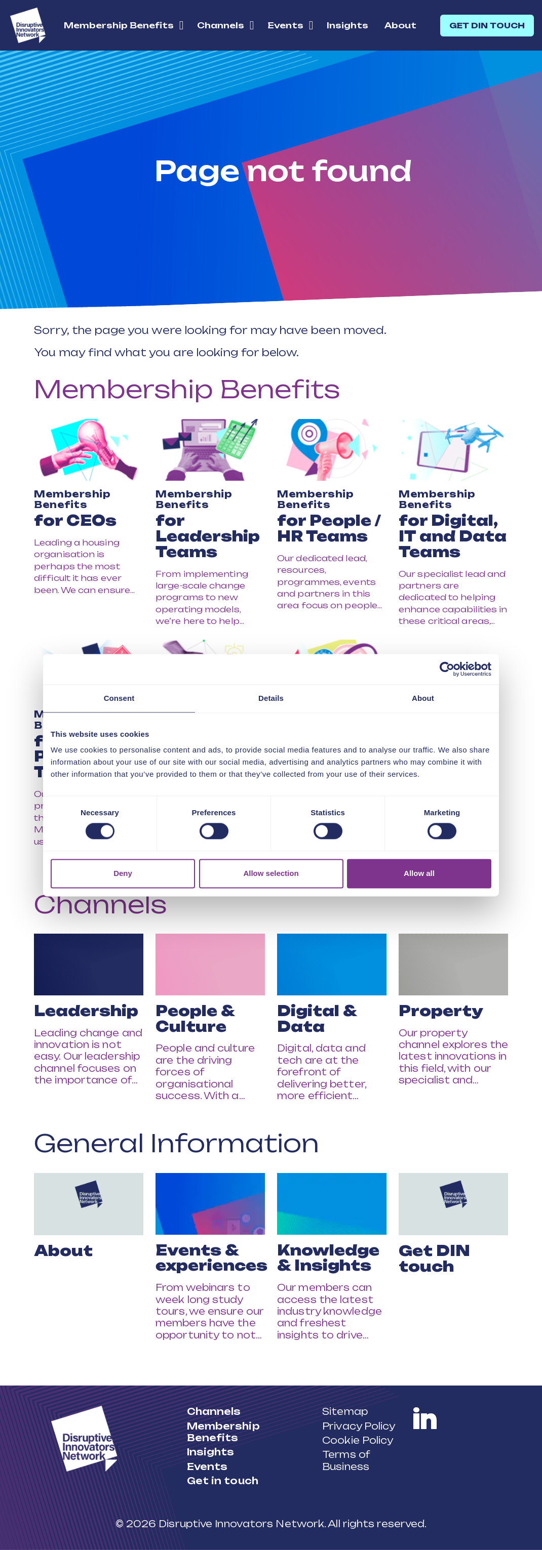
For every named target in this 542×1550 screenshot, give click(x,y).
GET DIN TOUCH (487, 25)
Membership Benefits (119, 25)
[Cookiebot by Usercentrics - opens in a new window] (447, 669)
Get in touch (222, 1480)
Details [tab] (271, 698)
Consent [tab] (119, 698)
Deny (122, 873)
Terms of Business (346, 1460)
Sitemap (345, 1411)
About (400, 25)
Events (285, 25)
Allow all (419, 873)
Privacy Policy (358, 1426)
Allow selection (270, 873)
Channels (220, 25)
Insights (347, 25)
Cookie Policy (357, 1440)
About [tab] (423, 698)
